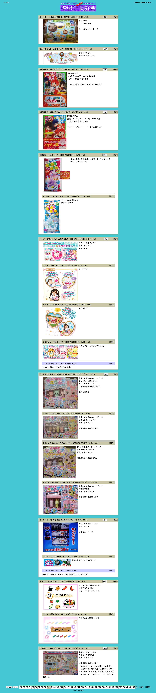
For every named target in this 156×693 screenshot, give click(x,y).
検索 (149, 3)
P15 (70, 687)
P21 (95, 687)
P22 (99, 687)
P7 (39, 687)
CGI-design (78, 690)
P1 (21, 687)
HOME (7, 3)
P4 (30, 687)
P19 (87, 687)
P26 (116, 687)
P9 (45, 687)
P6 (36, 687)
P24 (108, 687)
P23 (104, 687)
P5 (33, 687)
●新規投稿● (140, 3)
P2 (24, 687)
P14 (65, 687)
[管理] (147, 687)
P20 (91, 687)
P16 (74, 687)
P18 (82, 687)
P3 (27, 687)
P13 (61, 687)
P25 (112, 687)
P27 (120, 687)
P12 (57, 687)
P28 (125, 687)
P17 (78, 687)
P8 (42, 687)
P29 (129, 687)
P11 (53, 687)
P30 (133, 687)
